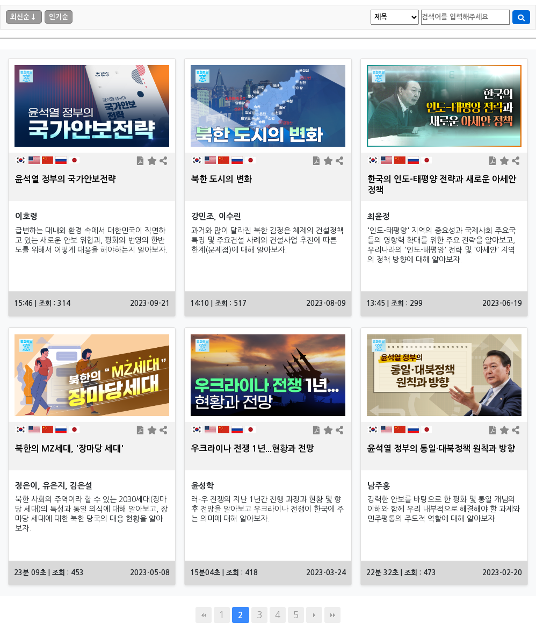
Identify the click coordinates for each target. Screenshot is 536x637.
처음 (203, 615)
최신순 (20, 16)
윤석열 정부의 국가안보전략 (65, 179)
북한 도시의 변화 (221, 179)
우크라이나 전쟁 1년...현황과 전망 (252, 449)
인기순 (58, 16)
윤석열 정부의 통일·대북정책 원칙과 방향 (441, 449)
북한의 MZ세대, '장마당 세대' (69, 449)
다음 (314, 615)
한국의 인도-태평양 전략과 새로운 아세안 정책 (441, 184)
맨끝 (332, 615)
